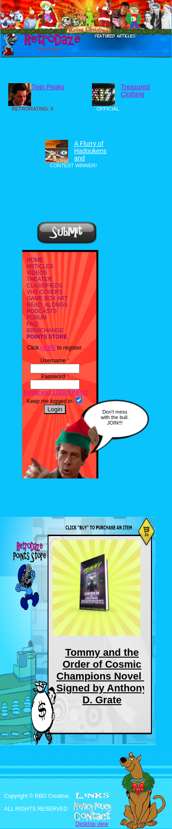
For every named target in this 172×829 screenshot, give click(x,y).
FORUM (37, 317)
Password (55, 376)
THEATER (39, 279)
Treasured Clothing (135, 90)
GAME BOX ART (47, 298)
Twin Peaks (48, 86)
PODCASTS (42, 311)
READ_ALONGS (47, 305)
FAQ (32, 324)
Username (54, 360)
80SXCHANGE (45, 330)
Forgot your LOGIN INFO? (55, 392)
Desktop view (91, 824)
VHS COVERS (45, 292)
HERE (47, 348)
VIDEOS (37, 273)
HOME (35, 260)
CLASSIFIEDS (44, 285)
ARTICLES (40, 266)
